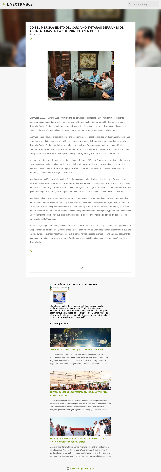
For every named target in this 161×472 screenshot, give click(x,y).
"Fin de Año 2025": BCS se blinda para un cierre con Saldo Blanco (76, 350)
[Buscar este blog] (146, 4)
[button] (31, 39)
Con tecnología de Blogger (80, 468)
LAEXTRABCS (20, 4)
